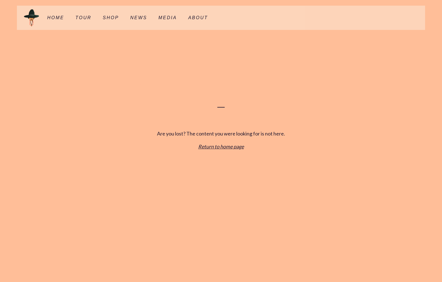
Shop (111, 17)
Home (55, 17)
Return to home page (221, 146)
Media (167, 17)
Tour (84, 17)
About (198, 17)
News (138, 17)
